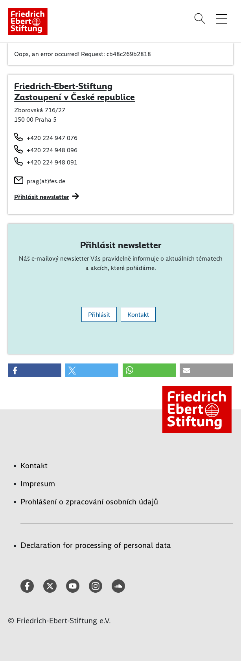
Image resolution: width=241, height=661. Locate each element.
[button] (34, 370)
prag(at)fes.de (46, 181)
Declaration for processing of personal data (95, 545)
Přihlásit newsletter (41, 197)
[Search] (200, 18)
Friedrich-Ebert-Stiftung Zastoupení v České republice (74, 91)
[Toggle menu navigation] (221, 18)
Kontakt (138, 314)
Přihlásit (99, 314)
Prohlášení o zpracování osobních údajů (89, 501)
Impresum (37, 483)
